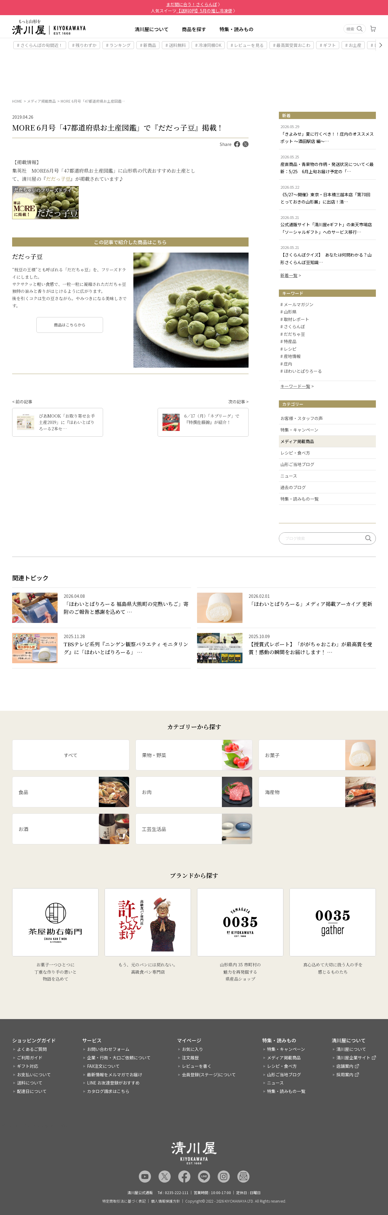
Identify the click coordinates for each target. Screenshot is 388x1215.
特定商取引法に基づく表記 (124, 1201)
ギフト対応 (27, 1066)
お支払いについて (34, 1074)
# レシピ (288, 349)
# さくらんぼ (292, 327)
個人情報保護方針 (165, 1201)
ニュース (288, 476)
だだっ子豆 (58, 178)
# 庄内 (286, 364)
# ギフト (328, 45)
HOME (17, 101)
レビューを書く (197, 1066)
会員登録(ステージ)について (209, 1074)
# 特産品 (288, 342)
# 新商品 (148, 45)
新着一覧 (288, 275)
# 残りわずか (84, 45)
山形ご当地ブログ (297, 464)
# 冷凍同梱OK (208, 45)
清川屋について (152, 29)
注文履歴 (190, 1057)
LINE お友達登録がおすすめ (113, 1083)
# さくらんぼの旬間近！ (40, 45)
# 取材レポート (294, 319)
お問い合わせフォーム (108, 1049)
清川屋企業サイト (353, 1057)
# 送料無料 (176, 45)
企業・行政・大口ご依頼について (119, 1057)
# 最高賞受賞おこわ (291, 45)
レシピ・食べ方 (295, 453)
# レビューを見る (247, 45)
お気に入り (192, 1049)
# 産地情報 (290, 356)
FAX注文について (103, 1066)
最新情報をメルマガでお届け (114, 1074)
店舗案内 (344, 1066)
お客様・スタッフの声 (301, 418)
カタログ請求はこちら (108, 1091)
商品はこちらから (69, 325)
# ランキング (118, 45)
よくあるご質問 (32, 1049)
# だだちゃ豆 (292, 334)
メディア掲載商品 (41, 101)
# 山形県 (288, 312)
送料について (29, 1083)
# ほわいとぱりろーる (301, 371)
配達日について (32, 1091)
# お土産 (353, 45)
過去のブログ (293, 487)
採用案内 (344, 1074)
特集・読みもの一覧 (299, 499)
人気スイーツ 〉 (194, 11)
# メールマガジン (296, 304)
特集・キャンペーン (299, 430)
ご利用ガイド (29, 1057)
